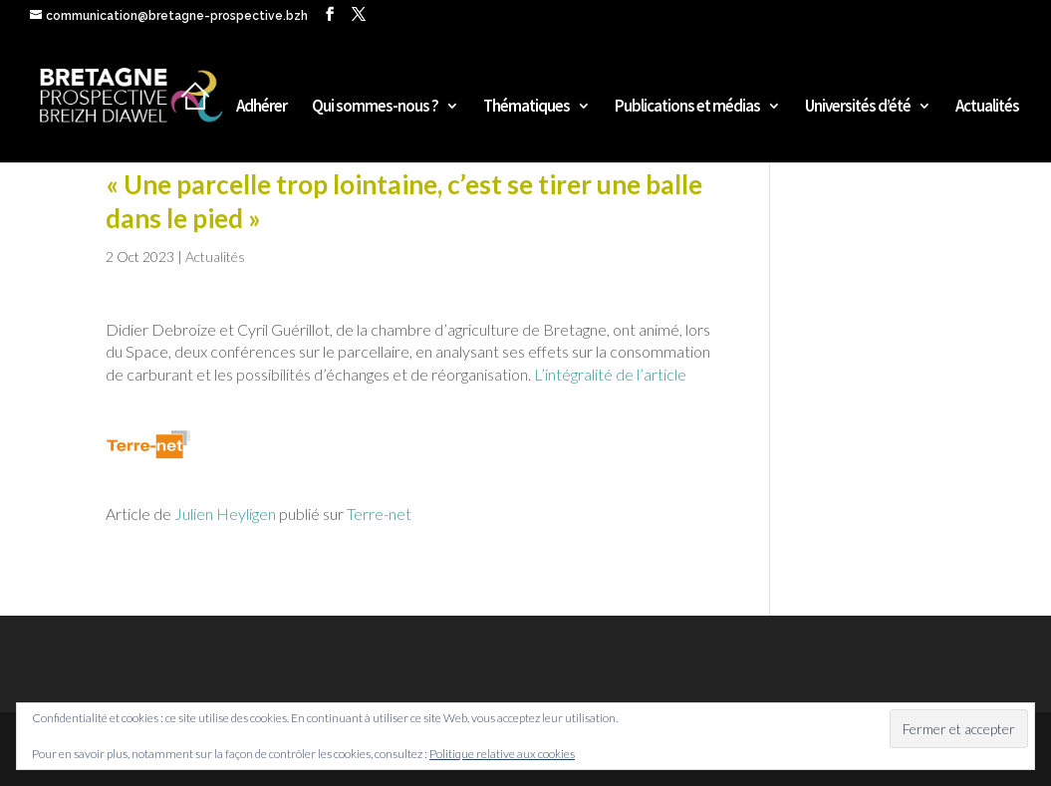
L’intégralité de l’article (610, 374)
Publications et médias (687, 108)
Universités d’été (858, 108)
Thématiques (526, 108)
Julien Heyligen (223, 513)
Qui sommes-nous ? (375, 108)
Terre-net (379, 513)
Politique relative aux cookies (502, 753)
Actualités (987, 108)
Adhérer (261, 108)
